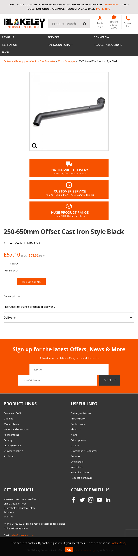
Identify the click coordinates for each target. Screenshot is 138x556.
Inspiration (9, 45)
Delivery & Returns (81, 413)
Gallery (75, 445)
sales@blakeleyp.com (22, 535)
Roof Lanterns (11, 434)
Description (68, 296)
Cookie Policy (78, 424)
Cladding (8, 418)
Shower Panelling (13, 450)
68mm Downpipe (66, 61)
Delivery (68, 318)
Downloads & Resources (84, 450)
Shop (5, 52)
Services (53, 37)
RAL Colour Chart (60, 45)
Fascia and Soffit (13, 413)
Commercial (102, 37)
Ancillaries (9, 456)
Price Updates (78, 440)
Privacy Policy (78, 418)
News (74, 434)
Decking (8, 440)
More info (112, 4)
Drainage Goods (13, 445)
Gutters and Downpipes (16, 61)
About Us (8, 37)
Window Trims (11, 424)
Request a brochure (108, 45)
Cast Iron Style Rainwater (42, 61)
